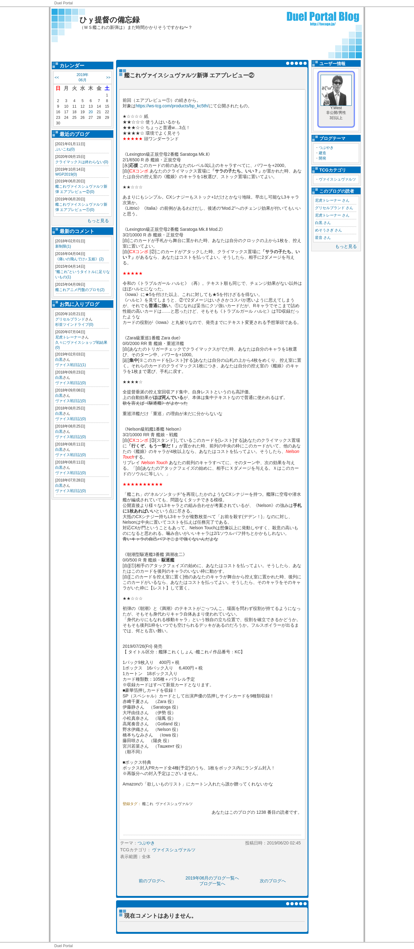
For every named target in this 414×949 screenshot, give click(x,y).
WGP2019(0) (66, 174)
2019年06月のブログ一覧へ (212, 877)
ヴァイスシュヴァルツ (337, 179)
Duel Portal (63, 3)
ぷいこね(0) (65, 149)
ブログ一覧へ (212, 883)
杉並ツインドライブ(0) (74, 324)
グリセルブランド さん (334, 208)
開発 (322, 158)
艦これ (147, 804)
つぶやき (326, 147)
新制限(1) (63, 246)
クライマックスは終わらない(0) (81, 162)
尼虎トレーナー (68, 337)
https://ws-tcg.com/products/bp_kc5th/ (172, 105)
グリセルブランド (70, 319)
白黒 (59, 359)
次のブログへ (273, 880)
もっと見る (98, 220)
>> (108, 77)
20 (91, 112)
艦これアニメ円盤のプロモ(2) (80, 290)
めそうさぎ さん (328, 230)
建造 (322, 153)
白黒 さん (323, 223)
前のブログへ (152, 880)
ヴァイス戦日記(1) (70, 365)
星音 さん (323, 237)
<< (57, 77)
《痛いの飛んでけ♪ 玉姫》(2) (79, 259)
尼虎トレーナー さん (332, 200)
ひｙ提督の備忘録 (109, 20)
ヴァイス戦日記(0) (70, 383)
